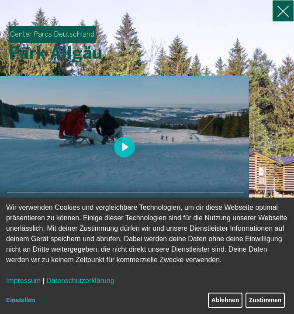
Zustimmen (265, 300)
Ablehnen (225, 300)
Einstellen (20, 300)
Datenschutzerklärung (80, 280)
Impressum (23, 280)
